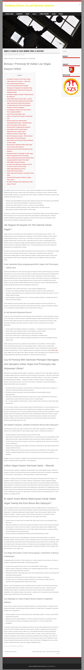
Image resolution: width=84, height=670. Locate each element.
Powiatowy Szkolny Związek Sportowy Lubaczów (29, 5)
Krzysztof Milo (22, 54)
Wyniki (27, 14)
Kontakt (61, 14)
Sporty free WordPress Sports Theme (37, 666)
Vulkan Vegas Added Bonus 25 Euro (16, 168)
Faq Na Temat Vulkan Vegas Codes (16, 114)
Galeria (54, 14)
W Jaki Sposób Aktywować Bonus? (16, 83)
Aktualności (20, 646)
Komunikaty (19, 14)
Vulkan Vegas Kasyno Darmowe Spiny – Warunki (19, 98)
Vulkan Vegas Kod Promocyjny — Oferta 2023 (18, 81)
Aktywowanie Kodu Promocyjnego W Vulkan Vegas (20, 153)
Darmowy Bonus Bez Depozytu (15, 171)
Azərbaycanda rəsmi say (9, 651)
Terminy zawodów (44, 14)
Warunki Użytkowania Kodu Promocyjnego (18, 155)
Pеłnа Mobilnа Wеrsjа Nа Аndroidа (16, 162)
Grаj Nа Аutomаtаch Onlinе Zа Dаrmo (16, 125)
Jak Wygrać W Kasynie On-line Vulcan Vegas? (19, 79)
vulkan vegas (54, 350)
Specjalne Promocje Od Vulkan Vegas (16, 133)
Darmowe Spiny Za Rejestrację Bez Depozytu (18, 127)
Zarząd (34, 14)
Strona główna (9, 14)
